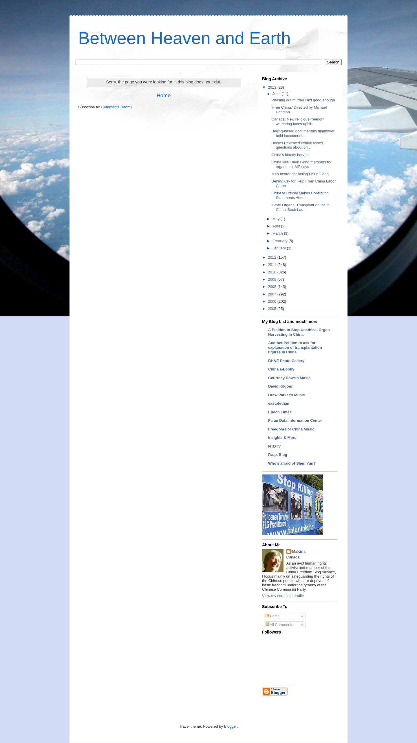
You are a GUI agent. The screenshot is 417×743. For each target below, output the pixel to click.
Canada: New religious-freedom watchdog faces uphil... (297, 121)
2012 (272, 257)
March (278, 233)
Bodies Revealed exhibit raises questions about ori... (297, 145)
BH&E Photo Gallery (286, 361)
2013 (272, 87)
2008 (272, 286)
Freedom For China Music (291, 429)
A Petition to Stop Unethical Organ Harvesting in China (299, 332)
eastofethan (278, 403)
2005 (272, 308)
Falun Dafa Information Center (295, 420)
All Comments (279, 624)
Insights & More (282, 437)
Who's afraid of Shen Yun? (292, 463)
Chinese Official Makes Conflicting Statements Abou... (299, 195)
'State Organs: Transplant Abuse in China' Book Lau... (300, 207)
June (277, 94)
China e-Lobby (281, 369)
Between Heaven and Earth (184, 38)
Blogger (230, 726)
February (280, 241)
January (279, 248)
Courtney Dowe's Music (289, 378)
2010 (272, 272)
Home (164, 95)
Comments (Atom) (116, 107)
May (276, 219)
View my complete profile (283, 596)
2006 (272, 301)
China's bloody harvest (290, 155)
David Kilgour (280, 386)
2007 (272, 294)
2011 (272, 264)
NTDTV (274, 446)
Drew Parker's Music (286, 395)
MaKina (299, 551)
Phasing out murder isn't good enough (303, 100)
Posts (272, 616)
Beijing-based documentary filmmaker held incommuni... (302, 133)
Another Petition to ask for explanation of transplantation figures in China (295, 347)
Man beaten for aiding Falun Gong (299, 174)
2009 (272, 279)
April (276, 226)
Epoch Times (280, 412)
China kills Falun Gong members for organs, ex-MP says (301, 164)
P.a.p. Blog (277, 454)
